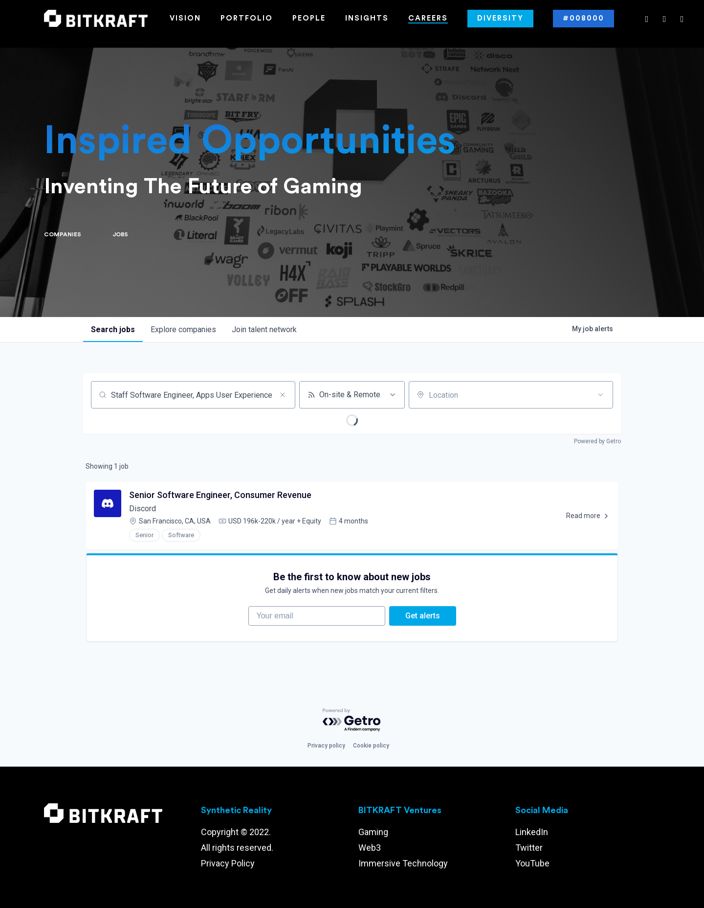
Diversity (500, 18)
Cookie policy (371, 745)
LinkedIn (531, 832)
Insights (367, 18)
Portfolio (246, 18)
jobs (113, 329)
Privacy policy (326, 745)
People (309, 18)
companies (183, 329)
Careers (428, 18)
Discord (142, 508)
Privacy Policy (228, 863)
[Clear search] (282, 395)
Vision (185, 18)
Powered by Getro (597, 441)
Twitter (529, 847)
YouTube (532, 863)
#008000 (583, 18)
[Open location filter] (600, 395)
